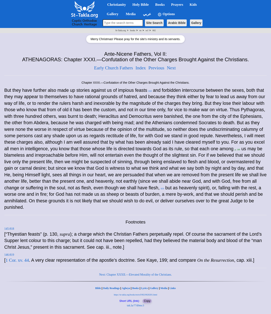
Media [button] (130, 14)
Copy (147, 300)
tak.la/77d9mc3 (135, 305)
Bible (98, 288)
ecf (147, 30)
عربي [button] (146, 14)
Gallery (196, 23)
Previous (156, 67)
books (132, 30)
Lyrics (144, 288)
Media (164, 288)
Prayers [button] (177, 5)
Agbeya (126, 288)
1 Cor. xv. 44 (17, 260)
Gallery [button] (111, 14)
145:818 (9, 228)
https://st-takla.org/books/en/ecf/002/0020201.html (135, 295)
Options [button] (166, 14)
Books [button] (160, 5)
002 (154, 30)
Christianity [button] (116, 5)
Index (141, 67)
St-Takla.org (120, 30)
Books (135, 288)
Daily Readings (111, 288)
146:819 (9, 254)
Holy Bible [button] (140, 5)
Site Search (154, 23)
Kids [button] (193, 5)
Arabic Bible (177, 23)
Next (171, 67)
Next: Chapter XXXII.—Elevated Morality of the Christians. (135, 274)
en (140, 30)
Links (172, 288)
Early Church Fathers (113, 67)
